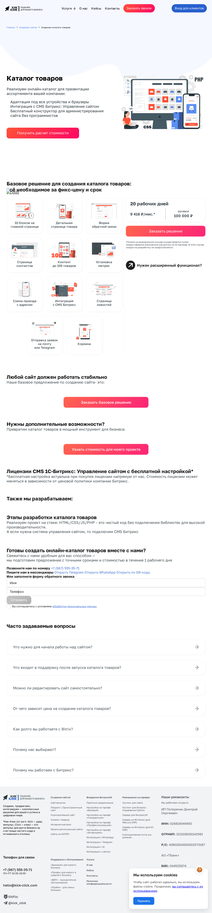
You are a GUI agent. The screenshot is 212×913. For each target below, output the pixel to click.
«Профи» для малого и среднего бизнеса (63, 873)
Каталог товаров (60, 819)
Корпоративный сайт (63, 815)
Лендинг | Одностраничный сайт (66, 808)
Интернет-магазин (61, 824)
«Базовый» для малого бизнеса (63, 866)
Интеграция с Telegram (99, 842)
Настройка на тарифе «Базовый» (99, 808)
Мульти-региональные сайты (67, 829)
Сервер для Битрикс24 (135, 815)
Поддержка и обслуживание (67, 859)
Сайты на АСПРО (60, 834)
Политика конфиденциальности (99, 882)
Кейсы (96, 8)
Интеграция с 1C (96, 846)
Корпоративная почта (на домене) (136, 836)
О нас (83, 8)
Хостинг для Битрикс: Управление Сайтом (134, 808)
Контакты (112, 8)
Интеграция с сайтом (98, 851)
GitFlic (13, 896)
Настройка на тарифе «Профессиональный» (99, 823)
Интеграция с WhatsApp (100, 837)
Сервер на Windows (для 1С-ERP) (138, 828)
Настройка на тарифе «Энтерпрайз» (99, 831)
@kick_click (17, 903)
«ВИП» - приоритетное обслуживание (63, 881)
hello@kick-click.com (20, 885)
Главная (11, 27)
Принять (143, 901)
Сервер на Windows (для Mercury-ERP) (136, 821)
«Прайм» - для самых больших (62, 888)
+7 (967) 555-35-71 (17, 870)
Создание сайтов (28, 27)
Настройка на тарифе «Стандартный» (99, 816)
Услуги (66, 8)
